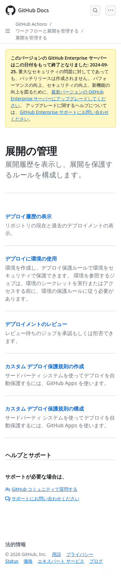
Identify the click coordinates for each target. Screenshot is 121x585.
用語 (56, 554)
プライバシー (79, 554)
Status (11, 561)
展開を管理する (31, 38)
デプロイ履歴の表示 (28, 216)
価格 (28, 561)
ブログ (96, 561)
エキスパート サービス (61, 561)
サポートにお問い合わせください (42, 498)
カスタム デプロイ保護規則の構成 (44, 408)
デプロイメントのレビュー (36, 324)
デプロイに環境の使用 (31, 258)
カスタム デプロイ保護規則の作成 (44, 366)
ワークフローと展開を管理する (47, 31)
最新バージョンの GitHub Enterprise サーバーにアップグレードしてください (58, 98)
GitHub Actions (31, 24)
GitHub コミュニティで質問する (41, 489)
